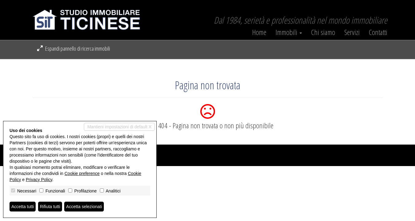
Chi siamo (323, 32)
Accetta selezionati (84, 206)
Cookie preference (82, 173)
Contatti (378, 32)
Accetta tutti (22, 206)
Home (259, 32)
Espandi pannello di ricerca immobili (73, 48)
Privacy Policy (39, 179)
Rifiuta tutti (50, 206)
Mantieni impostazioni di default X (119, 126)
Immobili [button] (289, 32)
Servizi (352, 32)
